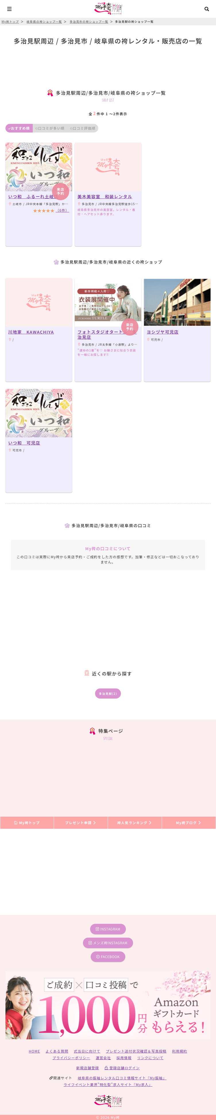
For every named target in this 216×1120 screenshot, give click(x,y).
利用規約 (179, 1051)
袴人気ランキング (134, 822)
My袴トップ (27, 822)
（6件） (62, 210)
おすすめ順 (19, 128)
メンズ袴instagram (108, 942)
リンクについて (150, 1057)
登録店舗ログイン (122, 1067)
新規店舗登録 (87, 1067)
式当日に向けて (87, 1051)
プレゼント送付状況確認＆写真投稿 (136, 1051)
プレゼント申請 (81, 822)
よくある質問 (57, 1051)
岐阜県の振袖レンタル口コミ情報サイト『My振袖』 (122, 1077)
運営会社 (103, 1057)
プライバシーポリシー (71, 1057)
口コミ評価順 (82, 128)
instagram (108, 928)
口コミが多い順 (50, 128)
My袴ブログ (189, 822)
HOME (34, 1051)
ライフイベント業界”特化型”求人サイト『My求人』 (107, 1084)
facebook (107, 956)
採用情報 (124, 1057)
